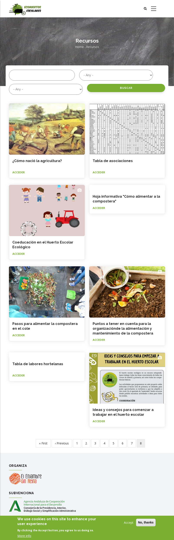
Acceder (18, 172)
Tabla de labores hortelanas (37, 364)
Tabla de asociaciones (113, 161)
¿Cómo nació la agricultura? (37, 161)
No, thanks (146, 522)
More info (24, 536)
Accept (128, 522)
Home (79, 47)
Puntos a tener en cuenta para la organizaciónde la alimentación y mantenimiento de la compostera (123, 328)
